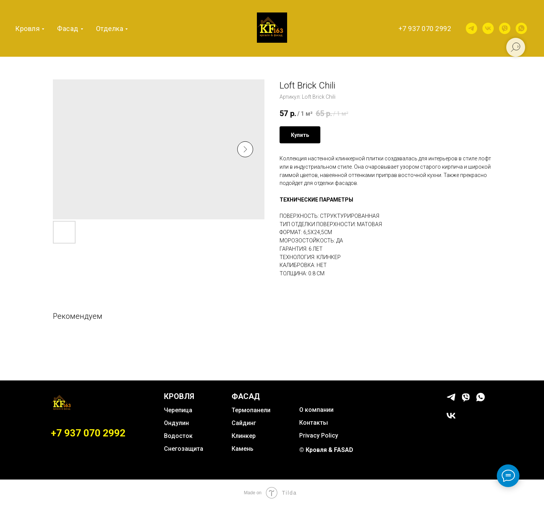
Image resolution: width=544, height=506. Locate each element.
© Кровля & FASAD (326, 449)
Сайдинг (244, 423)
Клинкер (244, 435)
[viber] (504, 28)
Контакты (313, 422)
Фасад (68, 29)
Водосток (178, 435)
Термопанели (251, 410)
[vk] (488, 28)
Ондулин (176, 423)
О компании (316, 409)
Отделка (110, 29)
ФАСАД (246, 396)
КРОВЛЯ (179, 396)
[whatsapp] (521, 28)
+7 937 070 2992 (425, 29)
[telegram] (471, 28)
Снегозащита (183, 448)
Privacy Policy (318, 435)
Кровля (27, 29)
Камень (242, 448)
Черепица (178, 410)
